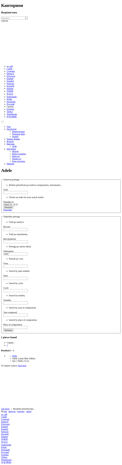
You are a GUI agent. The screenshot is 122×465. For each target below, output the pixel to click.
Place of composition (12, 324)
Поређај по (8, 202)
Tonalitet (7, 300)
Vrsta (5, 263)
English (10, 78)
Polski (9, 99)
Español (10, 81)
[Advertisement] (61, 43)
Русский (10, 104)
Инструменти (9, 239)
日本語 (10, 91)
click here (22, 365)
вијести (12, 411)
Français (10, 83)
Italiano (10, 88)
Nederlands (12, 97)
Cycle (5, 288)
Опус (5, 276)
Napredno (7, 210)
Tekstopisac (8, 251)
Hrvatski (10, 86)
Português (11, 102)
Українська (12, 114)
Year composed (10, 312)
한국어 (10, 94)
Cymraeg (11, 71)
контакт (20, 411)
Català (9, 69)
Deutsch (10, 73)
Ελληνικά (11, 76)
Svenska (10, 109)
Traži (5, 190)
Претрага (8, 207)
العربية (10, 66)
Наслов (6, 227)
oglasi (28, 411)
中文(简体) (12, 117)
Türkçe (10, 111)
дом (5, 411)
